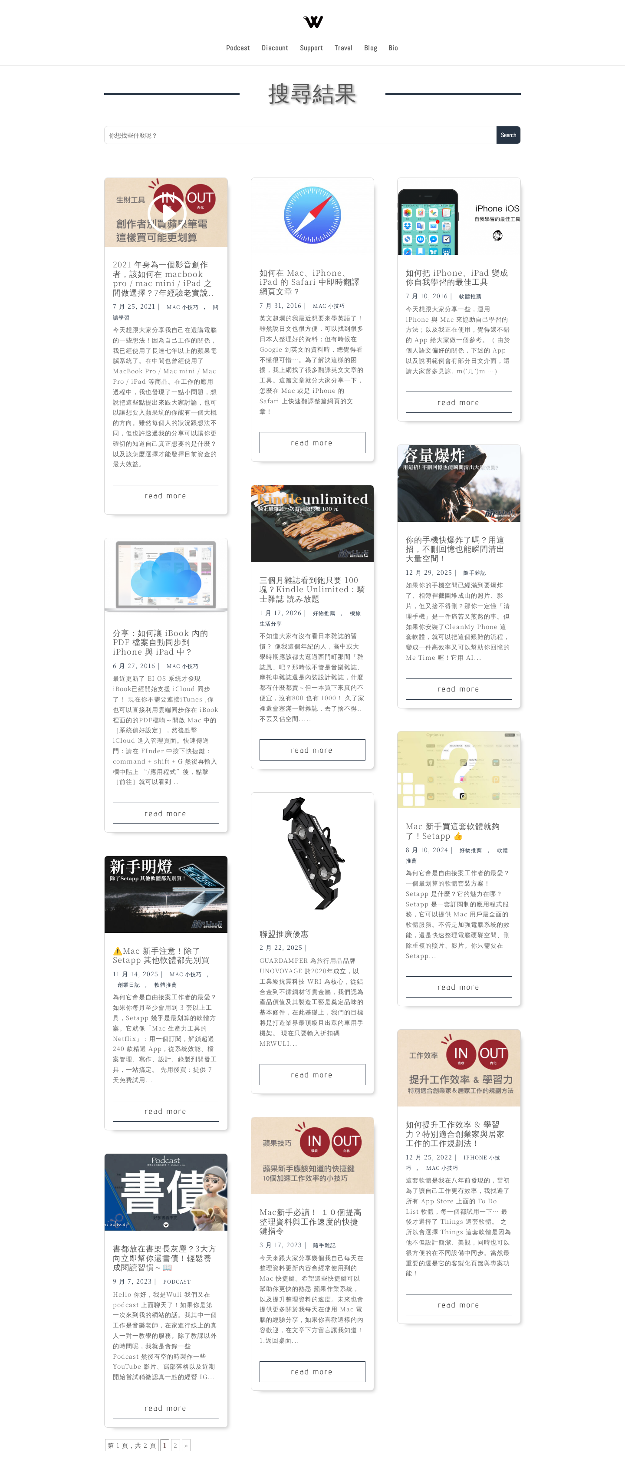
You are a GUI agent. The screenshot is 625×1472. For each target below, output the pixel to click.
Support (311, 49)
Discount (275, 49)
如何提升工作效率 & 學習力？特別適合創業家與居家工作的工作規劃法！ (455, 1133)
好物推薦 (324, 612)
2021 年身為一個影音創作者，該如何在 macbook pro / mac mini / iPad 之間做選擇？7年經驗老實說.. (163, 278)
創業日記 (129, 984)
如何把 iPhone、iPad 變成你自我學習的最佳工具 (457, 277)
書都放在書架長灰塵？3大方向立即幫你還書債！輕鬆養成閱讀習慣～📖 (165, 1257)
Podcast (238, 49)
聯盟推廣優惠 (284, 933)
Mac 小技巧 (183, 306)
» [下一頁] (186, 1445)
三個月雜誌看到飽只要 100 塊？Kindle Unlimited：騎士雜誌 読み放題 (312, 589)
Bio (393, 49)
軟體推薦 (166, 984)
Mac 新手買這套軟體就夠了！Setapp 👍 (453, 830)
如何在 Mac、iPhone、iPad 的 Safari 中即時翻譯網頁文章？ (310, 281)
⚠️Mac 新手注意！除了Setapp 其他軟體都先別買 (161, 955)
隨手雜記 (324, 1244)
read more (166, 495)
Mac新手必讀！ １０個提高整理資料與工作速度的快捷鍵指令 (311, 1221)
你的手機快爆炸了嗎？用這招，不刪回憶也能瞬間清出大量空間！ (455, 548)
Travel (344, 49)
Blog (370, 49)
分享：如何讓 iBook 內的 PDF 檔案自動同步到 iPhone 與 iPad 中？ (160, 642)
